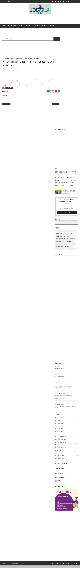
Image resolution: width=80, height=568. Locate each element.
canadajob (74, 140)
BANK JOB (66, 140)
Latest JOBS (59, 152)
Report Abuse (59, 383)
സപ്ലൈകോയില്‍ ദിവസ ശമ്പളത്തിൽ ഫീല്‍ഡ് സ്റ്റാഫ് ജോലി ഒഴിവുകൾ (70, 101)
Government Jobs (41, 25)
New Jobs (9, 58)
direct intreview (60, 142)
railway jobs (68, 155)
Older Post (50, 108)
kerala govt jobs (60, 150)
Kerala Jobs (70, 150)
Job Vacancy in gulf (60, 277)
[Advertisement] (50, 19)
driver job (59, 145)
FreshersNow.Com (7, 89)
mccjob (66, 152)
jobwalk (59, 390)
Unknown (59, 389)
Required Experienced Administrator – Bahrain (66, 293)
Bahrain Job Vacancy (60, 285)
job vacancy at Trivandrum (61, 302)
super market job (71, 157)
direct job (69, 142)
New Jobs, (16, 69)
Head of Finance (59, 313)
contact (15, 1)
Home (4, 1)
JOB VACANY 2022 (71, 147)
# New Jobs (9, 91)
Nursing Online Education (15, 25)
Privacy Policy (52, 25)
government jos (60, 147)
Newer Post (6, 108)
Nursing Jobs (30, 25)
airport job (59, 140)
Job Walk (9, 472)
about (9, 1)
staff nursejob (60, 157)
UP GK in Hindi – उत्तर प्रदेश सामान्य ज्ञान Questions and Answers (23, 87)
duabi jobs (66, 145)
